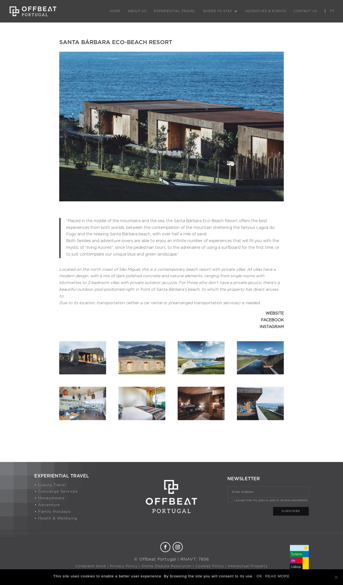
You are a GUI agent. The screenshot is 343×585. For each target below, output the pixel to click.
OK (259, 576)
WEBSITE (275, 313)
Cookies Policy (209, 566)
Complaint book (90, 566)
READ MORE (277, 576)
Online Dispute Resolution (166, 566)
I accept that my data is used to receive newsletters (267, 500)
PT (332, 11)
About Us (137, 11)
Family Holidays (54, 512)
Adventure (49, 505)
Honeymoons (51, 498)
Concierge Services (58, 491)
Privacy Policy (124, 566)
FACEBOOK (272, 320)
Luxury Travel (52, 485)
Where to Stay (217, 11)
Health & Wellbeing (57, 518)
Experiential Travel (175, 11)
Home (115, 11)
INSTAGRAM (272, 327)
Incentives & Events (265, 11)
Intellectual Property (248, 566)
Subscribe (291, 511)
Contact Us (305, 11)
